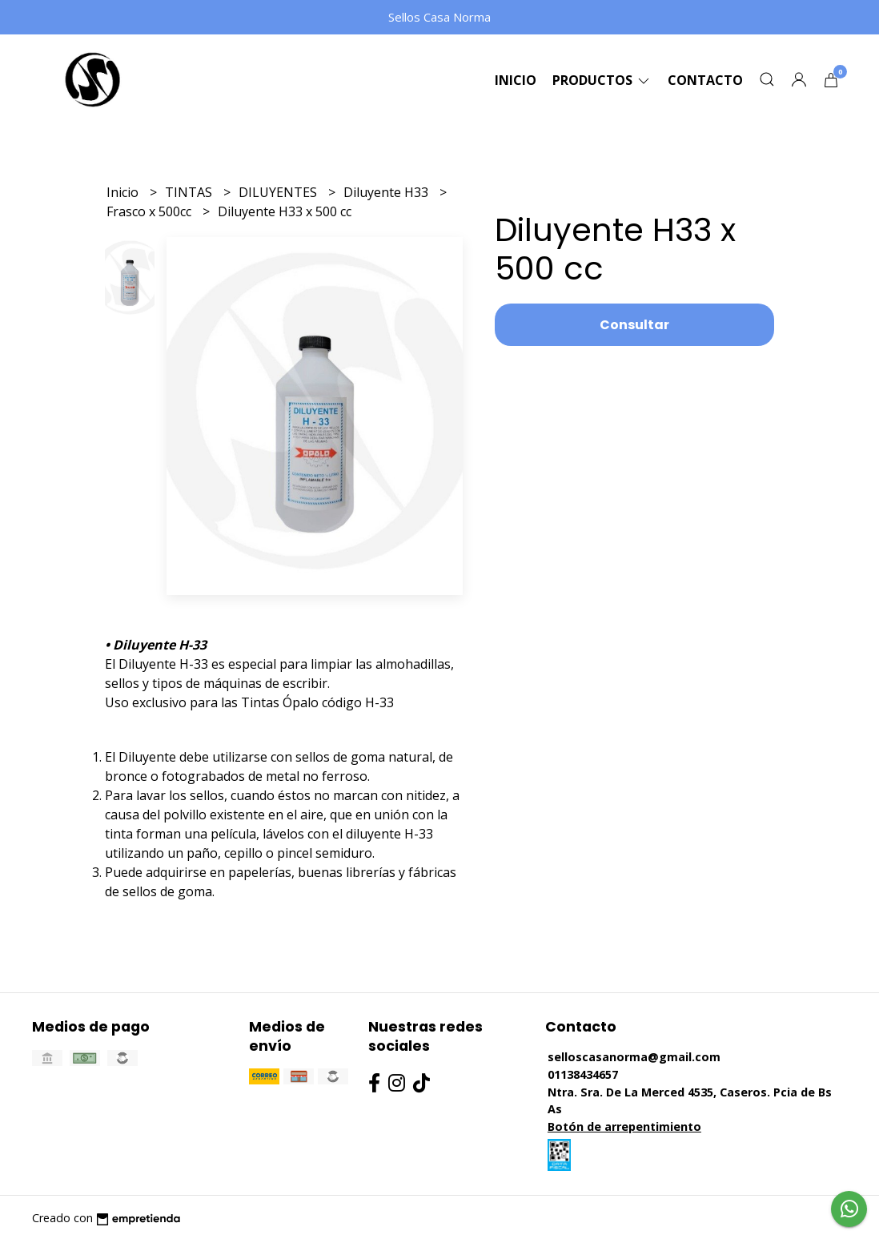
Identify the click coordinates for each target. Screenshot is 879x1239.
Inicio (515, 80)
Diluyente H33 (387, 192)
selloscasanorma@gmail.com (634, 1056)
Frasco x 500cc (150, 211)
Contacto (705, 80)
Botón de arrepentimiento (624, 1126)
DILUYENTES (279, 192)
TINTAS (190, 192)
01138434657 (583, 1074)
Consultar (634, 325)
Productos (602, 80)
